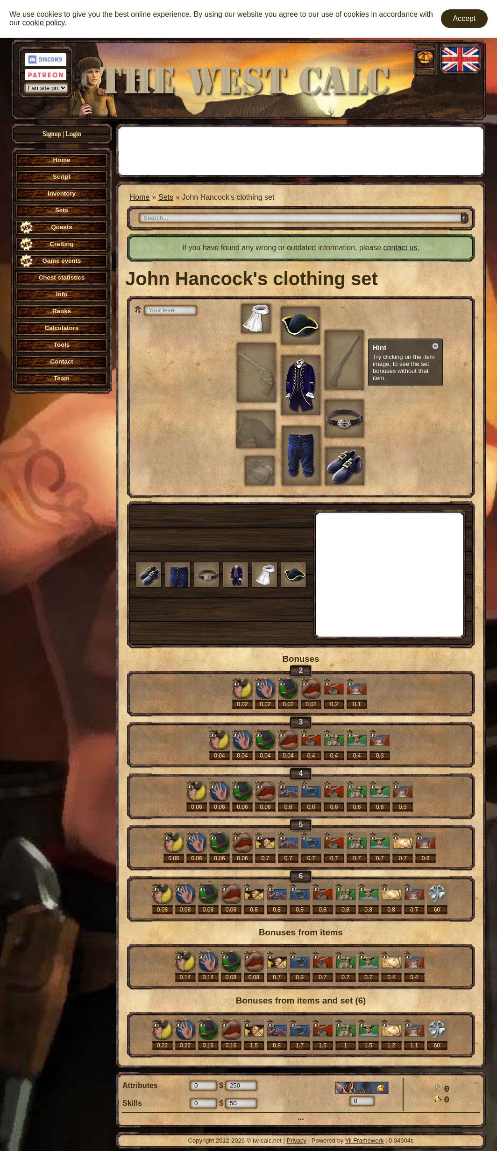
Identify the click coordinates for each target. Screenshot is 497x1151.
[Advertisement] (301, 150)
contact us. (401, 248)
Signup (52, 133)
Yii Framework (364, 1140)
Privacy (297, 1140)
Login (73, 133)
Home (140, 197)
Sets (165, 197)
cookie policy (43, 23)
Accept (464, 18)
